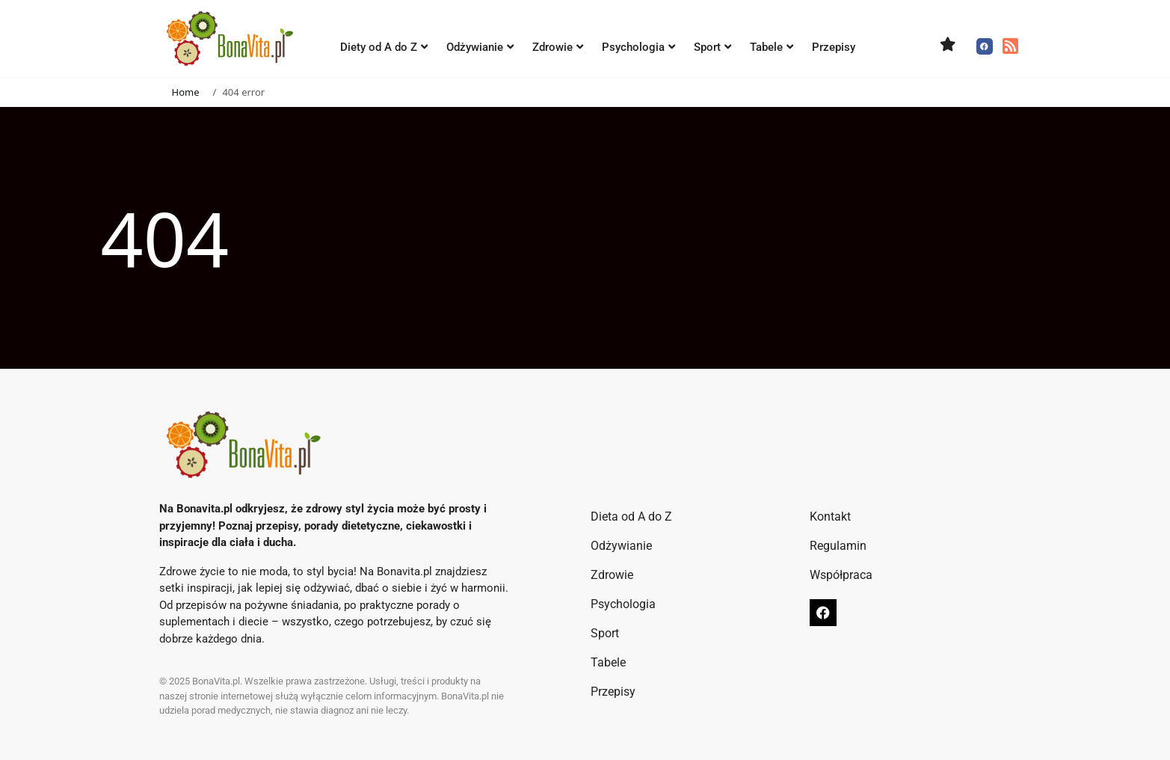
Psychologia (638, 47)
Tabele (771, 47)
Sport (712, 47)
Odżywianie (480, 47)
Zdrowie (557, 47)
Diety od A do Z (384, 47)
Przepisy (833, 47)
